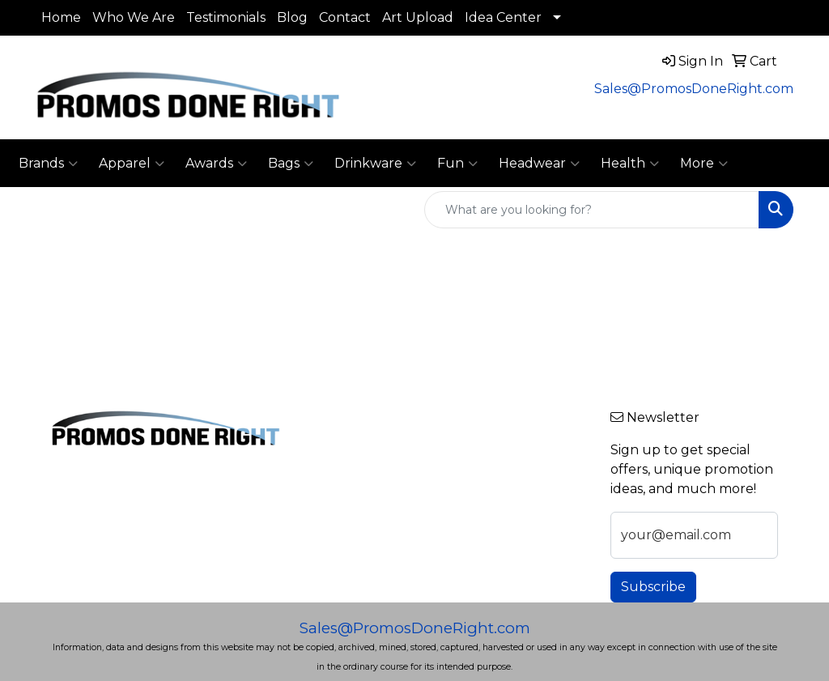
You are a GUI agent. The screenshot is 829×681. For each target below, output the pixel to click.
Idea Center (503, 17)
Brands (48, 163)
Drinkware (375, 163)
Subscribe (653, 586)
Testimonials (226, 17)
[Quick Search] (591, 209)
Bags (290, 163)
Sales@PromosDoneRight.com (693, 88)
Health (630, 163)
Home (61, 17)
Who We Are (133, 17)
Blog (292, 17)
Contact (345, 17)
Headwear (539, 163)
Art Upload (417, 17)
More (704, 163)
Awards (216, 163)
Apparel (131, 163)
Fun (457, 163)
